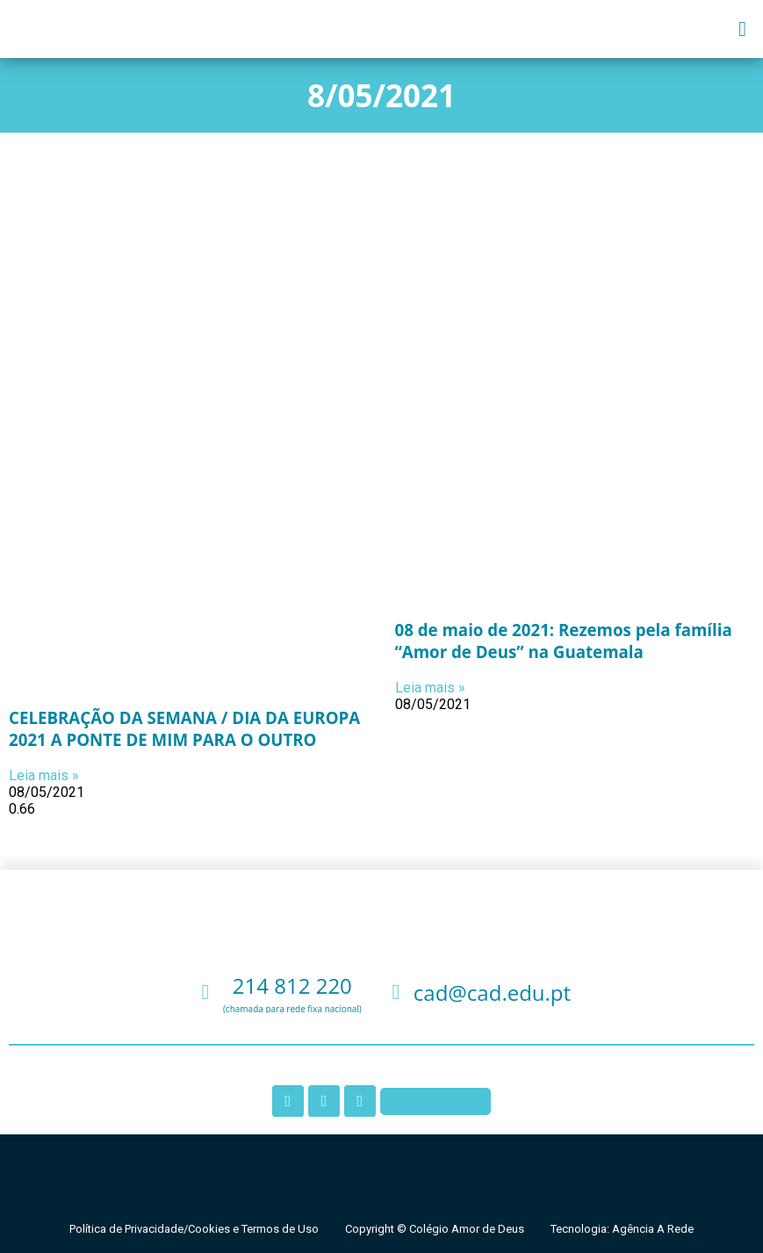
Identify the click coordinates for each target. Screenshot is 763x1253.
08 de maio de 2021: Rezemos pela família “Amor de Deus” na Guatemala (563, 641)
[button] (742, 29)
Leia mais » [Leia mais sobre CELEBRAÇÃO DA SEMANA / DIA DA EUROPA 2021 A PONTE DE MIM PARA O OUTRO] (44, 775)
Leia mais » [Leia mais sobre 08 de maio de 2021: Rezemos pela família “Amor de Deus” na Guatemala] (430, 687)
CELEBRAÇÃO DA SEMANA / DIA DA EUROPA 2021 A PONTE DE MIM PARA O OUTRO (184, 728)
